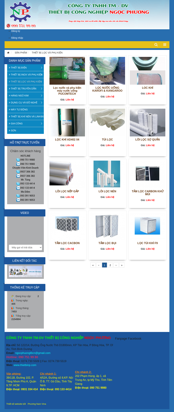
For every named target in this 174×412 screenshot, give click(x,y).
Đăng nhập (17, 37)
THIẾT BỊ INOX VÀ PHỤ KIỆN (25, 74)
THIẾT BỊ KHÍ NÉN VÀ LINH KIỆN (26, 116)
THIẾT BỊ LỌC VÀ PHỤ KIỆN (47, 52)
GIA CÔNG (16, 123)
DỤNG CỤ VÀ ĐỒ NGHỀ (23, 102)
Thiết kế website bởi (16, 404)
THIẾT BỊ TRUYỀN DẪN (22, 88)
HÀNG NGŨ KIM (19, 95)
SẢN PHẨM (21, 52)
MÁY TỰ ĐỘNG (18, 109)
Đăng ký (15, 31)
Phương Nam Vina (37, 404)
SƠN (12, 130)
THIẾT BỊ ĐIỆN (18, 67)
